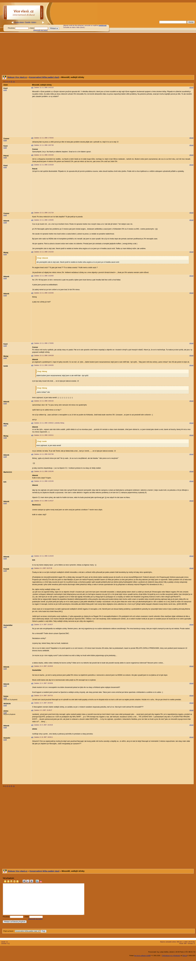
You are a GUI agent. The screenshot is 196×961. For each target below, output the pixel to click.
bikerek (6, 221)
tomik (5, 366)
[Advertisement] (136, 26)
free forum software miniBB (142, 955)
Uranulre (6, 738)
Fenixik (6, 569)
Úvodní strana (19, 22)
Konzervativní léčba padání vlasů (44, 77)
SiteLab (184, 955)
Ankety (33, 22)
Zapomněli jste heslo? (40, 30)
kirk (4, 482)
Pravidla (27, 22)
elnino (5, 711)
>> (14, 81)
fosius (5, 696)
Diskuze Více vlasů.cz (17, 77)
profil (5, 90)
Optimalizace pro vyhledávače (171, 955)
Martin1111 (7, 472)
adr (32, 87)
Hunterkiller (8, 625)
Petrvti (5, 156)
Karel (5, 88)
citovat (191, 87)
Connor (6, 139)
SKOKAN (6, 704)
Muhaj (5, 253)
